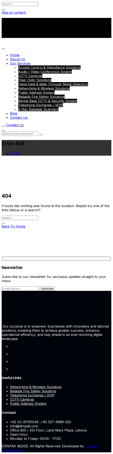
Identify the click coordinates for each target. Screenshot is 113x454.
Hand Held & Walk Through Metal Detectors (53, 84)
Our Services (20, 63)
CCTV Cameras (30, 76)
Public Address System (36, 92)
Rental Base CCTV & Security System (47, 101)
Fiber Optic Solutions (34, 80)
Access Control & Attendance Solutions (49, 67)
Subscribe (47, 288)
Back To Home (13, 226)
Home (15, 55)
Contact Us (19, 117)
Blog (13, 113)
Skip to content (14, 12)
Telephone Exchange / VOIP (40, 105)
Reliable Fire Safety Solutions (41, 97)
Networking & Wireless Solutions (44, 88)
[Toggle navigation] (3, 48)
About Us (17, 59)
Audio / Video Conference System (45, 72)
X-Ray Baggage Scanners (38, 109)
